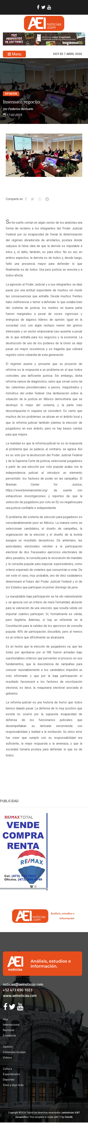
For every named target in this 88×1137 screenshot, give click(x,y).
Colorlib (69, 1117)
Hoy (5, 1019)
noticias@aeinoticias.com (23, 984)
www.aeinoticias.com (20, 995)
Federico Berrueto (20, 109)
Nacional (8, 1030)
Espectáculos (11, 1074)
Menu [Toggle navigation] (14, 54)
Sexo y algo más (13, 1085)
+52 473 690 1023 (18, 990)
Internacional (11, 1024)
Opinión (11, 93)
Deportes (8, 1079)
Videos (7, 1057)
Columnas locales (14, 1052)
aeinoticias (68, 1112)
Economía (9, 1035)
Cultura (7, 1068)
